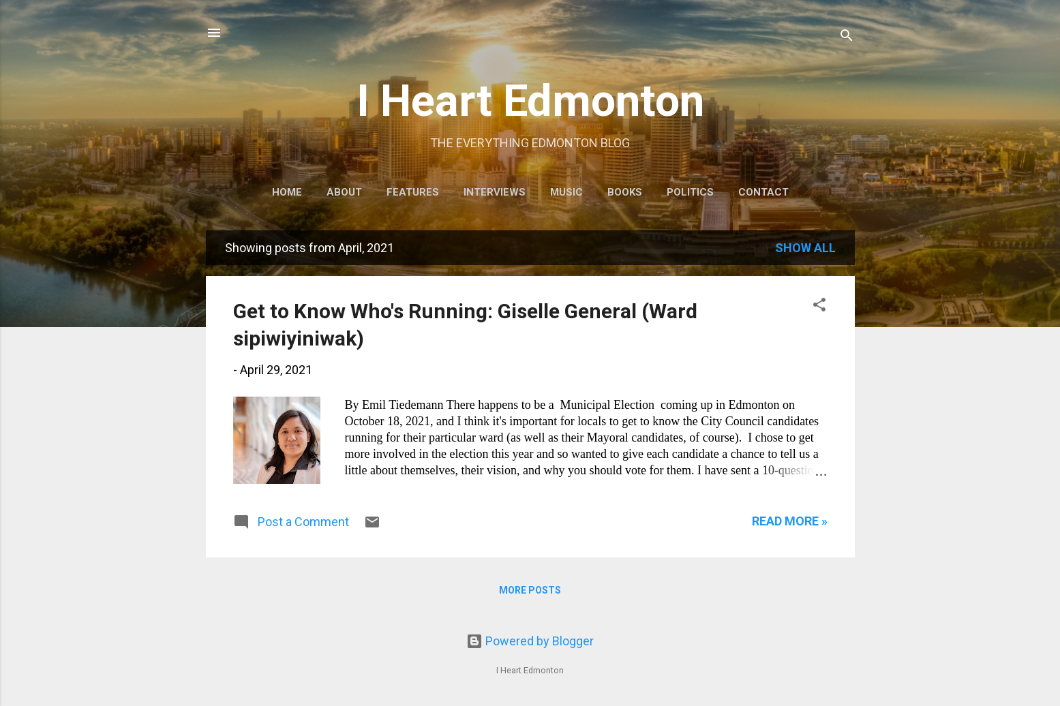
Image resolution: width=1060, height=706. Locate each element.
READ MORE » (790, 521)
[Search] (846, 37)
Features (413, 192)
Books (624, 192)
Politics (690, 192)
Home (287, 192)
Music (566, 192)
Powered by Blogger (530, 641)
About (344, 192)
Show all (805, 248)
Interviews (495, 192)
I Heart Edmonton (530, 101)
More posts (530, 590)
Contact (763, 192)
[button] (819, 306)
